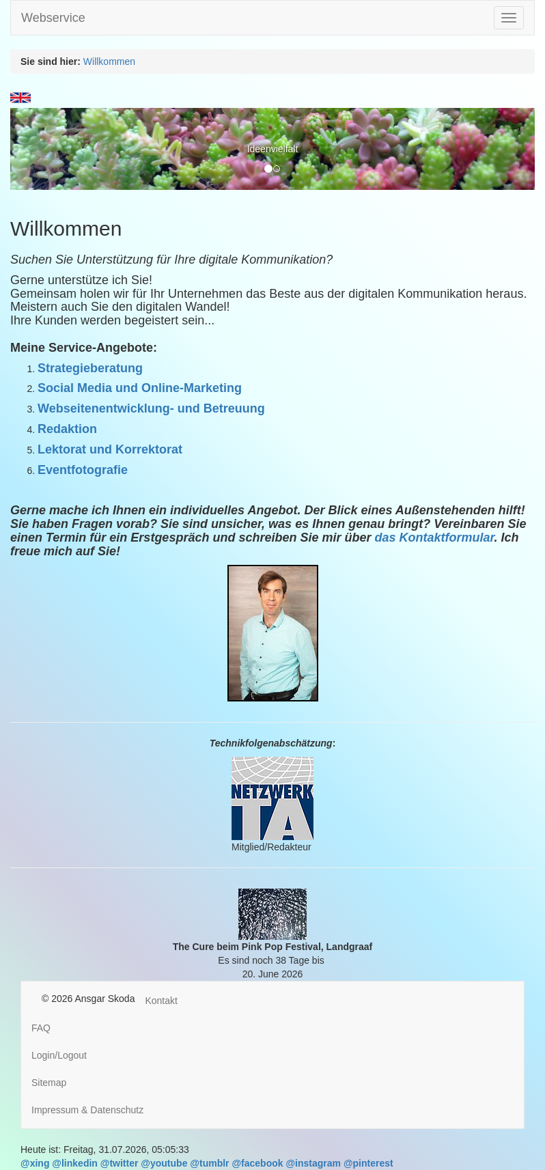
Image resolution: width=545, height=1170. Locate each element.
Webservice (53, 18)
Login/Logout (59, 1055)
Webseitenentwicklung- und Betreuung (151, 408)
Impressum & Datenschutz (87, 1109)
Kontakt (161, 1000)
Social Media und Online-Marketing (140, 388)
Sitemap (48, 1082)
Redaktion (67, 429)
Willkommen (109, 61)
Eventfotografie (83, 470)
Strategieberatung (90, 368)
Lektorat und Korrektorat (110, 449)
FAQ (41, 1027)
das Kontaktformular (434, 537)
